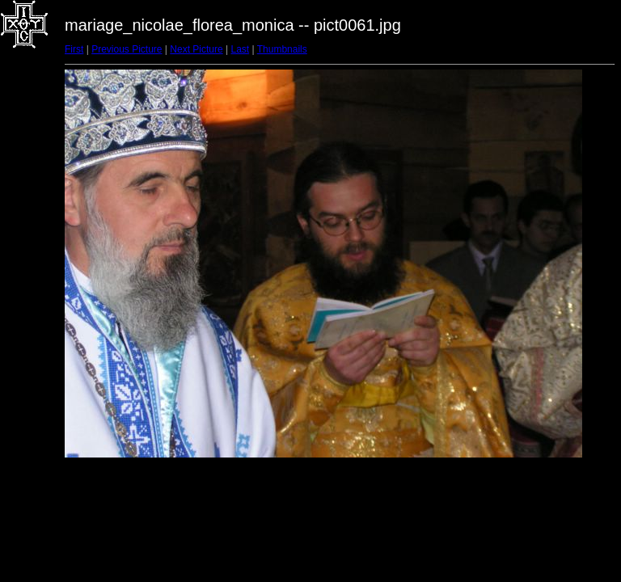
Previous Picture (126, 49)
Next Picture (196, 49)
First (74, 49)
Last (239, 49)
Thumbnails (282, 49)
